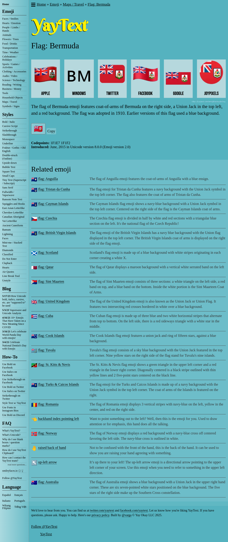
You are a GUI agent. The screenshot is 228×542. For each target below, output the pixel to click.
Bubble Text (8, 167)
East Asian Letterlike (13, 208)
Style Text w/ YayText (14, 403)
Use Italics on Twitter (13, 391)
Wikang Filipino (6, 507)
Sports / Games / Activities (11, 66)
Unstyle (6, 280)
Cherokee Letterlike (13, 212)
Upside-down (9, 162)
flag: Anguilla (48, 179)
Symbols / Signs (11, 106)
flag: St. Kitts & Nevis (54, 364)
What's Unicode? (11, 434)
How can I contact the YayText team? (14, 459)
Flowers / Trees (10, 39)
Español (6, 495)
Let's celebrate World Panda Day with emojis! (14, 335)
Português (19, 500)
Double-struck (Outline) (10, 157)
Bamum (6, 229)
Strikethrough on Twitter (11, 397)
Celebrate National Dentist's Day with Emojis (14, 345)
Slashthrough (9, 134)
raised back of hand (52, 448)
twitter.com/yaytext (102, 510)
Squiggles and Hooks (13, 203)
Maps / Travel (9, 101)
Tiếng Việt (20, 506)
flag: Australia (48, 482)
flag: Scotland (48, 252)
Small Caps (8, 175)
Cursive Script (10, 126)
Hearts (5, 267)
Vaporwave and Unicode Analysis (14, 312)
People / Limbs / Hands (11, 29)
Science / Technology (13, 80)
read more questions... (17, 464)
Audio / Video (9, 76)
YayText (46, 534)
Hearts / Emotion (11, 23)
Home (5, 4)
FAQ (6, 423)
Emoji (8, 11)
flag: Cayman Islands (53, 204)
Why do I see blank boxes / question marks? (12, 442)
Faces (5, 238)
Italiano (6, 500)
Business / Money (11, 88)
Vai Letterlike (9, 221)
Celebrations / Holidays (9, 58)
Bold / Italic (8, 121)
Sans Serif (7, 187)
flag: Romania (48, 404)
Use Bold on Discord (13, 415)
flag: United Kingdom (53, 301)
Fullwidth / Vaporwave (8, 193)
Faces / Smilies (10, 18)
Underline (7, 143)
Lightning (7, 234)
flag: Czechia (47, 218)
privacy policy (100, 515)
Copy (51, 131)
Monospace (8, 139)
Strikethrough (9, 130)
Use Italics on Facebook (9, 373)
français (18, 495)
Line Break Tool (11, 276)
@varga (127, 515)
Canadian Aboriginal (13, 216)
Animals (6, 35)
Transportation (10, 47)
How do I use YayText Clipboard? (14, 451)
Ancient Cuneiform (12, 225)
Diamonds (7, 250)
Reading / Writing (11, 84)
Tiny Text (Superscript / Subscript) (14, 181)
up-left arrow (47, 462)
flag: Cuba (45, 316)
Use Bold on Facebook (9, 366)
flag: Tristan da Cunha (54, 189)
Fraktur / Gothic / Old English (14, 149)
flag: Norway (47, 433)
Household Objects (12, 97)
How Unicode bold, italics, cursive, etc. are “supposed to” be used (14, 301)
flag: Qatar (45, 267)
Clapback (7, 263)
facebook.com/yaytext (134, 510)
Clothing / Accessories (14, 71)
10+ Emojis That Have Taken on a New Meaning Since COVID (14, 322)
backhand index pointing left (58, 419)
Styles (7, 114)
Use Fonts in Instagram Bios (10, 409)
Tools (5, 93)
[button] (33, 5)
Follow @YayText (12, 478)
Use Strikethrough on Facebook (13, 381)
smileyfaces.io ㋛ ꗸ (12, 470)
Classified (7, 254)
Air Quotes (8, 271)
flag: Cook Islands (51, 335)
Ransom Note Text (12, 199)
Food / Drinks (9, 43)
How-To (9, 356)
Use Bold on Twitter (13, 387)
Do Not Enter (9, 258)
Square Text (8, 171)
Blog (6, 288)
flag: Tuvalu (46, 350)
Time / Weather (10, 52)
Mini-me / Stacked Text (12, 244)
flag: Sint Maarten (51, 281)
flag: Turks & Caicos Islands (58, 384)
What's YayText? (11, 430)
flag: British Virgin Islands (57, 233)
